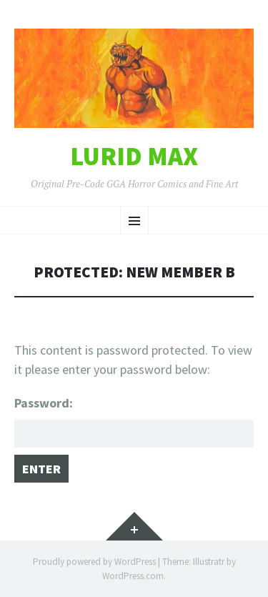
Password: (134, 421)
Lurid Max (134, 156)
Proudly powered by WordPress (94, 562)
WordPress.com (133, 576)
